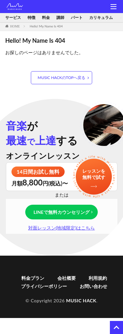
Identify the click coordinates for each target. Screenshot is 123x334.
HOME (15, 26)
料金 (46, 18)
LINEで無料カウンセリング (61, 212)
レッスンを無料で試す (93, 174)
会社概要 (66, 278)
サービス (13, 18)
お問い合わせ (93, 286)
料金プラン (32, 278)
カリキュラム (101, 18)
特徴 (31, 18)
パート (77, 18)
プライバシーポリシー (44, 286)
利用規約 (98, 278)
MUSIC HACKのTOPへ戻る (61, 77)
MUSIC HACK (81, 300)
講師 (60, 18)
